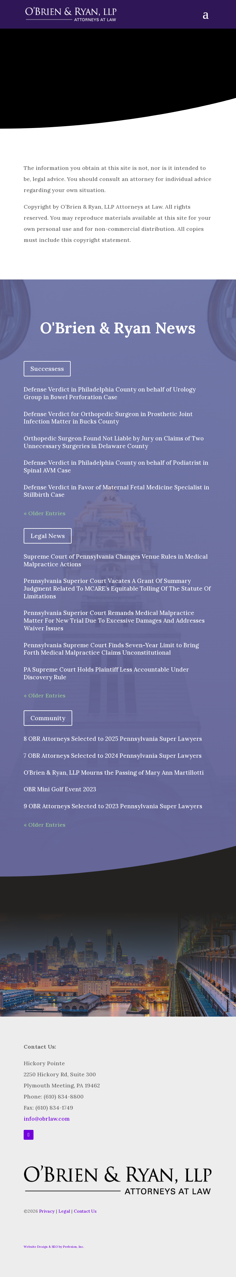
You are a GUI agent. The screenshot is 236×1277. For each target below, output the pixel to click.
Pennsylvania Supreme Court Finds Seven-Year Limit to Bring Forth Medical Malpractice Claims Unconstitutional (111, 649)
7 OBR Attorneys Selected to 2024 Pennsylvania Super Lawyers (113, 755)
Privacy (47, 1211)
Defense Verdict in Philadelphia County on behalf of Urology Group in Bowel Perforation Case (110, 393)
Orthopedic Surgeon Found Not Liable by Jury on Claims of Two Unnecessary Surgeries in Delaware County (114, 442)
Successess (47, 368)
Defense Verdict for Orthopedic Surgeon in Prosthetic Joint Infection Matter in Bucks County (108, 417)
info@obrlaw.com (47, 1118)
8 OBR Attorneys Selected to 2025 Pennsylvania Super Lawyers (113, 738)
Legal (64, 1211)
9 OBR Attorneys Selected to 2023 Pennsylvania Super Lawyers (113, 806)
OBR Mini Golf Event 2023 (60, 789)
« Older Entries (44, 513)
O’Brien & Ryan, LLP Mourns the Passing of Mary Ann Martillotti (114, 772)
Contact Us (85, 1211)
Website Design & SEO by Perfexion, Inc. (54, 1247)
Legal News (47, 536)
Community (47, 718)
